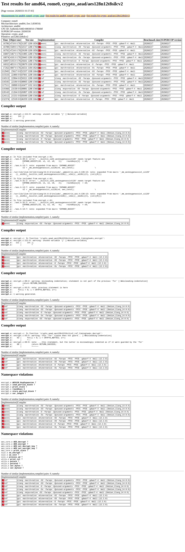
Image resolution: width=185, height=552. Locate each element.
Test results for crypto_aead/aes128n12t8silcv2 (108, 15)
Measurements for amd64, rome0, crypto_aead (23, 15)
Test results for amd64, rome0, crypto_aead (65, 15)
